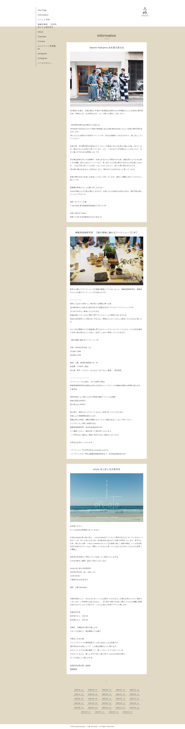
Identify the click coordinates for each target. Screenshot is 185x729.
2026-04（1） (79, 690)
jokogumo (42, 54)
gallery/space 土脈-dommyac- (87, 726)
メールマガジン (45, 63)
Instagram (42, 58)
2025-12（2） (135, 690)
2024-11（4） (135, 699)
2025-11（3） (79, 694)
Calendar (42, 37)
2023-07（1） (100, 712)
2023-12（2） (107, 707)
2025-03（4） (93, 699)
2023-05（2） (128, 712)
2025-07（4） (121, 694)
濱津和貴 (73, 669)
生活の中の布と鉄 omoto (80, 665)
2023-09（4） (86, 712)
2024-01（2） (93, 707)
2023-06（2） (114, 712)
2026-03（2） (93, 690)
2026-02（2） (107, 690)
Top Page (42, 10)
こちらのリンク (99, 450)
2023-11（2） (121, 707)
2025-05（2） (79, 699)
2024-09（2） (79, 703)
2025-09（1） (107, 694)
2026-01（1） (121, 690)
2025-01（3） (121, 699)
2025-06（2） (135, 694)
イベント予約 (44, 20)
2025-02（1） (107, 699)
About (40, 32)
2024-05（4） (107, 703)
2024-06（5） (93, 703)
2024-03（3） (135, 703)
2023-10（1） (135, 707)
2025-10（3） (93, 694)
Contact (41, 41)
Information (43, 15)
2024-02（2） (79, 707)
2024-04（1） (121, 703)
